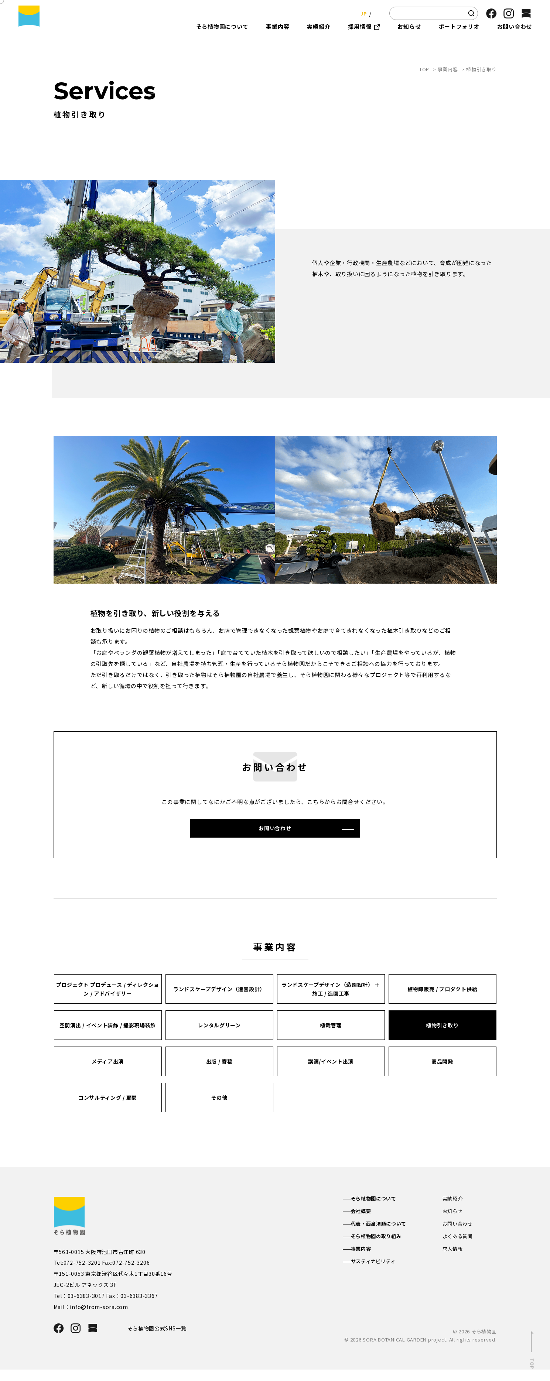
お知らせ (453, 1222)
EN (376, 13)
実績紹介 (453, 1209)
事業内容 (448, 69)
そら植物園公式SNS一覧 (159, 1339)
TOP (424, 69)
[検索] (471, 13)
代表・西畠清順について (387, 1235)
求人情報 (453, 1262)
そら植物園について (381, 1209)
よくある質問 (459, 1249)
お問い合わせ (459, 1235)
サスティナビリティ (381, 1275)
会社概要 (368, 1222)
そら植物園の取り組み (384, 1249)
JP (361, 13)
